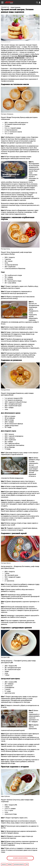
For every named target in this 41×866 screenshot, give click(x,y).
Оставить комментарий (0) (20, 858)
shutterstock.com (5, 41)
